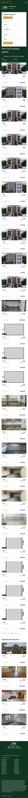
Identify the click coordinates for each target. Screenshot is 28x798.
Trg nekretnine (16, 769)
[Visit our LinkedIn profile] (17, 747)
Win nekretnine (16, 765)
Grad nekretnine (4, 759)
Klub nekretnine (4, 764)
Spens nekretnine (4, 765)
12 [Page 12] (11, 633)
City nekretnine (16, 759)
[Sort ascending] (14, 60)
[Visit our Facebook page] (9, 747)
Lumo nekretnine (16, 773)
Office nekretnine (4, 763)
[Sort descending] (16, 60)
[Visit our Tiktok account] (19, 747)
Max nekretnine (16, 768)
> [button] (17, 633)
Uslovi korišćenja (18, 748)
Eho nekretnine (16, 764)
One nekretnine (16, 770)
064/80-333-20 (11, 8)
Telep (5, 39)
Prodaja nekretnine (4, 773)
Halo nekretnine (16, 763)
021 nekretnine (4, 760)
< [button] (2, 633)
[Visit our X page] (15, 747)
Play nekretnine (4, 768)
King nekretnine (4, 769)
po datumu (4, 60)
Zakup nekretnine (16, 772)
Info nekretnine (16, 760)
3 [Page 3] (8, 633)
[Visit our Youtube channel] (13, 747)
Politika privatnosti (10, 748)
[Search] (10, 2)
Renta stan (3, 772)
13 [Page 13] (13, 633)
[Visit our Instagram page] (11, 747)
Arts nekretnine (4, 770)
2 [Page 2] (6, 633)
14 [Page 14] (15, 633)
